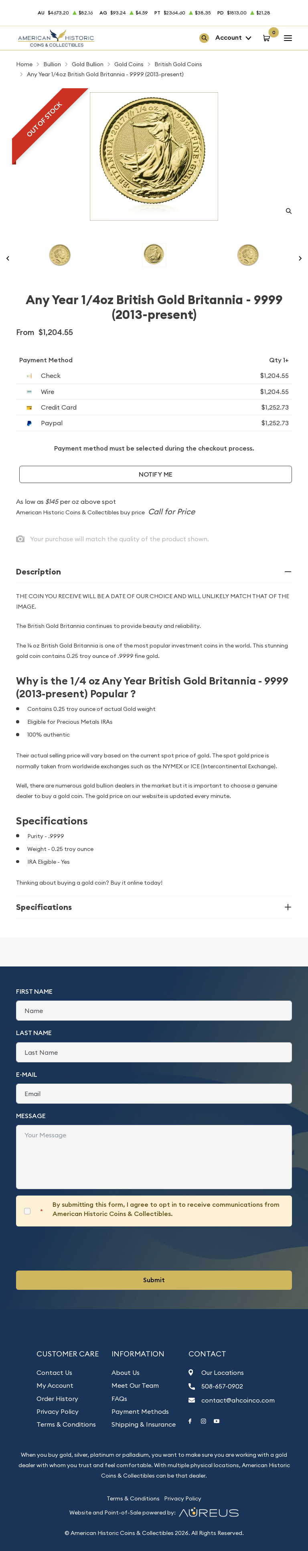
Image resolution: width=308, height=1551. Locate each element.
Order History (57, 1399)
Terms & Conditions (66, 1424)
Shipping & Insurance (143, 1424)
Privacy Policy (57, 1411)
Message (31, 1116)
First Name (34, 991)
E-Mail (26, 1074)
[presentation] (77, 1248)
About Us (125, 1372)
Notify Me (155, 474)
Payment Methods (140, 1411)
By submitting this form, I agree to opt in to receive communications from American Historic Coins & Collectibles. (166, 1209)
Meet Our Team (135, 1385)
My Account (54, 1385)
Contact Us (54, 1372)
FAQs (119, 1399)
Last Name (34, 1033)
